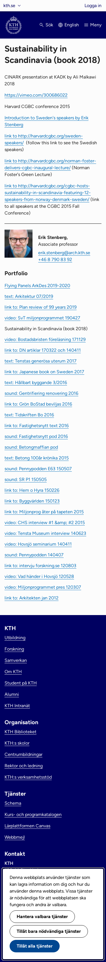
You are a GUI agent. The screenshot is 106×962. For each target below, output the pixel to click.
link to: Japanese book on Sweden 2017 (44, 371)
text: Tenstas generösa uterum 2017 (41, 361)
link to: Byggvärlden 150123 (32, 501)
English (71, 24)
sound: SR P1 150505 (26, 479)
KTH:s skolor (17, 743)
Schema (13, 803)
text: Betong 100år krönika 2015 (37, 458)
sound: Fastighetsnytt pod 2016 (36, 436)
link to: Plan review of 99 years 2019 (41, 307)
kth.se (9, 5)
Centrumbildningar (23, 754)
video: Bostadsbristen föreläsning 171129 (45, 339)
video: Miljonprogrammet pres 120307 (43, 587)
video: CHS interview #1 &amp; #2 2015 (45, 522)
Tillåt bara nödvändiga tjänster (49, 931)
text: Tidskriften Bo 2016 (29, 415)
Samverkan (16, 660)
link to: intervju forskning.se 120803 (40, 565)
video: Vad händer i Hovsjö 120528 (39, 576)
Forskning (14, 649)
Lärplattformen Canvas (27, 825)
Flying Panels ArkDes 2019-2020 (37, 285)
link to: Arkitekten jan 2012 (32, 598)
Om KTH (13, 671)
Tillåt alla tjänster (35, 946)
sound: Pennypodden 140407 (34, 555)
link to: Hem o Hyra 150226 (32, 490)
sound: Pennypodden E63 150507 (38, 468)
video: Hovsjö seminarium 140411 (38, 544)
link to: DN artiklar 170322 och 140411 (43, 350)
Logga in (93, 5)
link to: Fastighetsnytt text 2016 (37, 425)
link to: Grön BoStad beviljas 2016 (38, 404)
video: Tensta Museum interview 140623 (45, 533)
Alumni (12, 694)
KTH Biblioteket (20, 731)
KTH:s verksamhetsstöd (28, 777)
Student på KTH (21, 683)
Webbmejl (15, 837)
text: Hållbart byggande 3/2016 (36, 382)
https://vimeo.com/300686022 (36, 95)
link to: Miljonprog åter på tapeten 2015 (44, 511)
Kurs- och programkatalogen (33, 814)
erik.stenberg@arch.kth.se (64, 252)
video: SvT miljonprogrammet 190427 (42, 318)
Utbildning (15, 637)
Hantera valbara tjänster (42, 916)
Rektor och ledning (24, 765)
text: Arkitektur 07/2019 (29, 296)
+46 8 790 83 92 (55, 259)
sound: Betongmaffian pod (31, 447)
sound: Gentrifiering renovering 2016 (41, 393)
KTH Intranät (17, 705)
